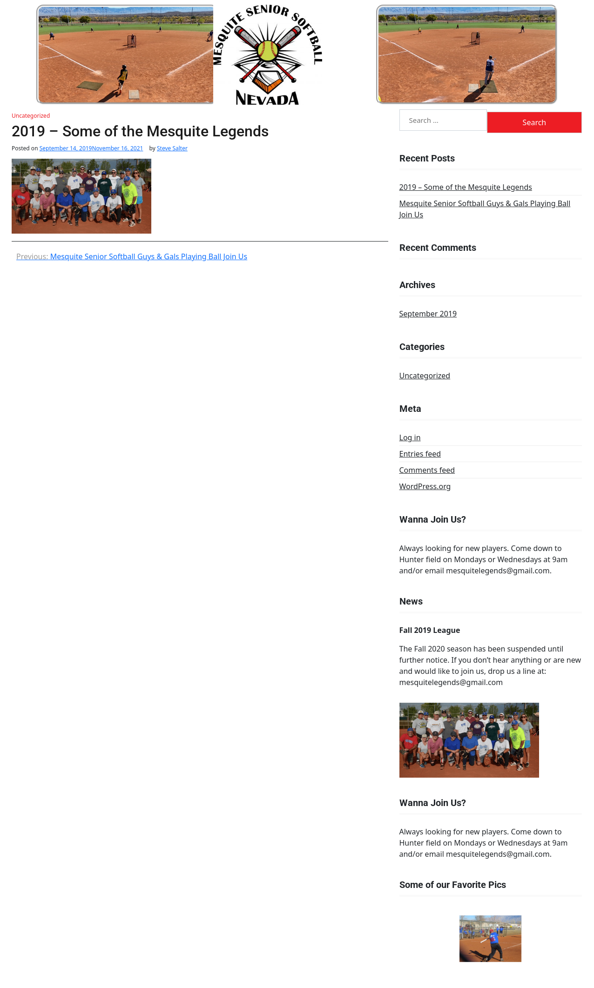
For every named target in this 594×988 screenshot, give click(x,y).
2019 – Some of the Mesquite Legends (465, 187)
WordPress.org (425, 486)
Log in (410, 437)
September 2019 (428, 314)
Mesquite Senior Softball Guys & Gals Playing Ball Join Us (485, 209)
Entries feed (420, 454)
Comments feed (427, 470)
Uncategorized (31, 116)
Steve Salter (172, 148)
